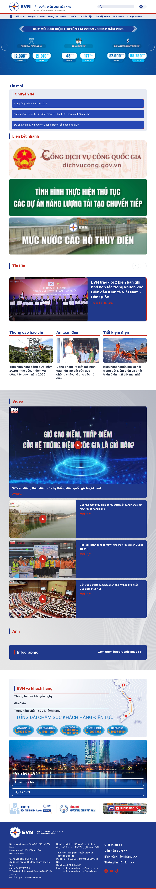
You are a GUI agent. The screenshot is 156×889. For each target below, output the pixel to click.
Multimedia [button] (118, 16)
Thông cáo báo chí (57, 16)
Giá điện (20, 703)
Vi (141, 7)
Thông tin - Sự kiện (102, 302)
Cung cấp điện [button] (134, 16)
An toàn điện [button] (86, 16)
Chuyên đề (24, 94)
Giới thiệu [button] (20, 16)
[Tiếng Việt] (40, 6)
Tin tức (18, 265)
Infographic (27, 652)
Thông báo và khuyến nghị (33, 696)
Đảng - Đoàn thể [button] (36, 16)
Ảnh (16, 631)
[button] (151, 47)
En (144, 7)
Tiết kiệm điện (116, 332)
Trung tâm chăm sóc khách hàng (37, 710)
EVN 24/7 (17, 493)
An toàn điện (67, 332)
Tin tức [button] (73, 16)
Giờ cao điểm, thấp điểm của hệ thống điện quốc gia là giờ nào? (56, 488)
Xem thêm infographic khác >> (120, 651)
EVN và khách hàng (34, 688)
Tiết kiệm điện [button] (103, 16)
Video (17, 401)
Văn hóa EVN (26, 773)
